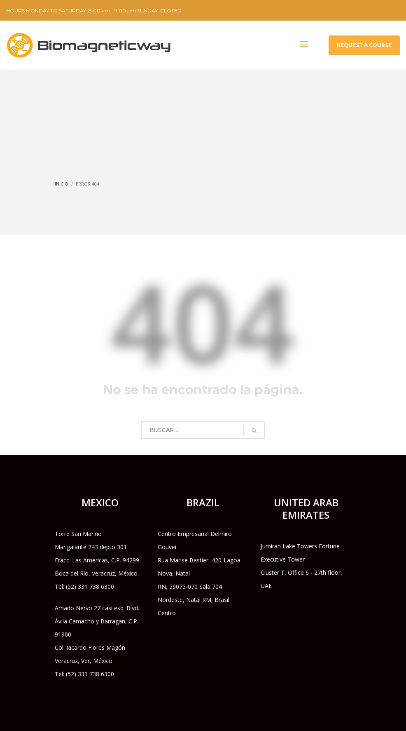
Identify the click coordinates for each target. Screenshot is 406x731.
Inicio (61, 184)
